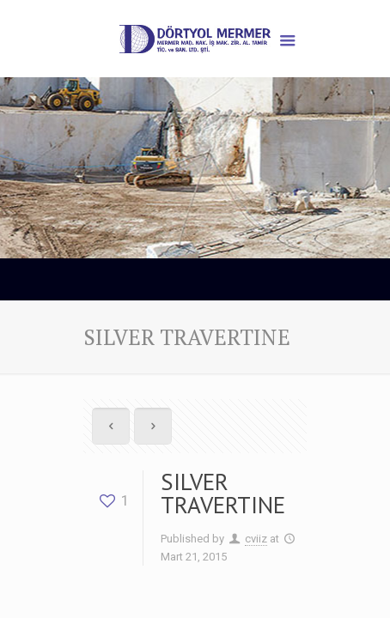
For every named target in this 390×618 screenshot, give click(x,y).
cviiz (256, 538)
